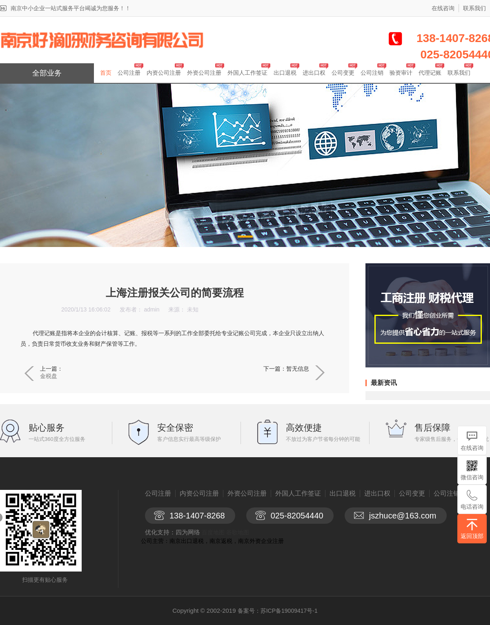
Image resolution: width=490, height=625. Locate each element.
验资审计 (401, 72)
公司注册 (129, 72)
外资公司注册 (204, 72)
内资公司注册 (164, 72)
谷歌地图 (237, 532)
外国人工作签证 (247, 72)
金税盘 (48, 376)
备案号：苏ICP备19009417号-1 (278, 610)
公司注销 (372, 72)
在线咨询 (443, 8)
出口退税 (285, 72)
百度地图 (213, 532)
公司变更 (343, 72)
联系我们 (474, 8)
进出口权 (314, 72)
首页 (105, 72)
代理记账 (430, 72)
